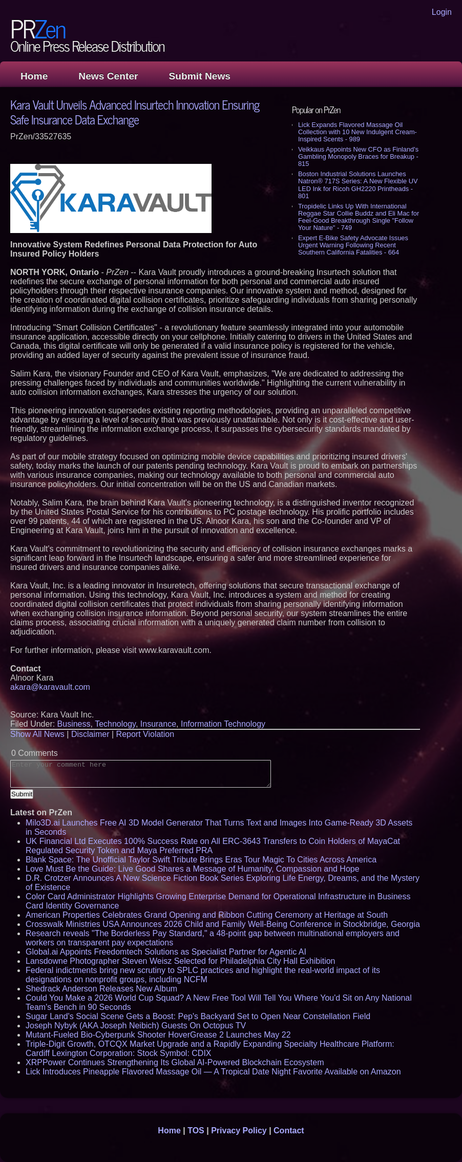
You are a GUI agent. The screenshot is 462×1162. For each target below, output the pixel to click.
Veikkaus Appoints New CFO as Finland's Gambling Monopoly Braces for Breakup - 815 (358, 156)
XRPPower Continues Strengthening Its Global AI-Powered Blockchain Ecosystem (175, 1062)
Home (34, 76)
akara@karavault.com (50, 687)
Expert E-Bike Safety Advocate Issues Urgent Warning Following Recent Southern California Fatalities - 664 (353, 245)
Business (74, 724)
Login (442, 12)
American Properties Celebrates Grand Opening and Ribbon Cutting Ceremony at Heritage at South (207, 915)
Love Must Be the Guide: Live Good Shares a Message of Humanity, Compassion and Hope (193, 868)
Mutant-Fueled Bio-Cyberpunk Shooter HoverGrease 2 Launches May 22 (158, 1034)
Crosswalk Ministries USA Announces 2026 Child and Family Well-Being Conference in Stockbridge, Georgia (223, 924)
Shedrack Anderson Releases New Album (101, 988)
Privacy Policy (239, 1130)
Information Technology (223, 724)
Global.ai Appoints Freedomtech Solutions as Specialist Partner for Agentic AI (166, 951)
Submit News (199, 76)
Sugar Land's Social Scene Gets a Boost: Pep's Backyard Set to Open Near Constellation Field (198, 1016)
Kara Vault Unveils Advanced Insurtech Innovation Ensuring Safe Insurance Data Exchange (134, 111)
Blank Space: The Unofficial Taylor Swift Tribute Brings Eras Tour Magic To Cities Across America (201, 859)
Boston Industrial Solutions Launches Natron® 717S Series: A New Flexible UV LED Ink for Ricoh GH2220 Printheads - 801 (357, 184)
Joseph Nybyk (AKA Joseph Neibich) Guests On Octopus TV (136, 1025)
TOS (195, 1130)
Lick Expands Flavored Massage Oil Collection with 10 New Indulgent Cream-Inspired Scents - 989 (357, 132)
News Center (108, 76)
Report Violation (145, 734)
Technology (115, 724)
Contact (289, 1130)
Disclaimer (90, 734)
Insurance (158, 724)
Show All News (37, 734)
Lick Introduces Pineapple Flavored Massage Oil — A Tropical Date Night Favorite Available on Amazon (213, 1071)
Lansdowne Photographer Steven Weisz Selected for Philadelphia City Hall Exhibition (180, 961)
